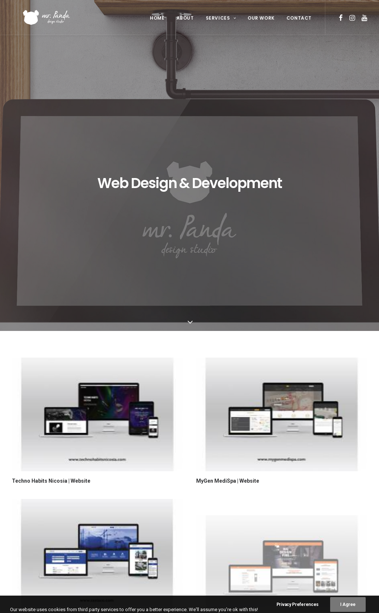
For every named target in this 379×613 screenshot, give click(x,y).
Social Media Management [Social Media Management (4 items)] (231, 533)
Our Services (124, 517)
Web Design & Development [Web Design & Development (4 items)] (232, 557)
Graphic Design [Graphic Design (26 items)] (220, 509)
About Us (120, 506)
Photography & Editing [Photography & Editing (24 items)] (229, 521)
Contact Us (122, 539)
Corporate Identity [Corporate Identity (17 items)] (225, 497)
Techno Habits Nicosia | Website (51, 294)
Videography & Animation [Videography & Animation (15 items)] (231, 545)
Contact (299, 18)
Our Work (261, 18)
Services (221, 18)
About (185, 18)
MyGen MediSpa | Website (227, 294)
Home (157, 18)
